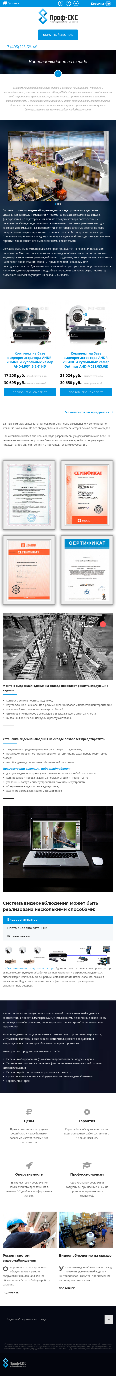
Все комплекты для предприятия (87, 412)
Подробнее (11, 1292)
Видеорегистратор (22, 919)
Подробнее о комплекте (30, 392)
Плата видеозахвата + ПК (27, 928)
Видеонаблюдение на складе (85, 1256)
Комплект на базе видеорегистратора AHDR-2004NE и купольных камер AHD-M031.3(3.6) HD (30, 359)
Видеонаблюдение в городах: (28, 1319)
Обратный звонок (58, 35)
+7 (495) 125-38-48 (21, 47)
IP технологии (18, 936)
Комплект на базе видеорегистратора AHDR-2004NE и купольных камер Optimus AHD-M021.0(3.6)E (86, 359)
